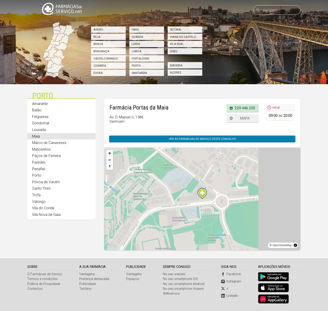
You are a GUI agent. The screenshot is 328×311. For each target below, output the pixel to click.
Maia (36, 136)
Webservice (171, 293)
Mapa (245, 118)
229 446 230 (245, 108)
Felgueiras (40, 117)
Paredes (39, 162)
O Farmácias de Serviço (44, 274)
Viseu (173, 51)
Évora (98, 73)
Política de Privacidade (43, 284)
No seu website (174, 274)
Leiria (136, 44)
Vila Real (177, 44)
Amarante (40, 104)
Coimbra (99, 65)
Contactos (35, 289)
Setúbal (176, 29)
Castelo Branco (105, 58)
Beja (96, 37)
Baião (36, 110)
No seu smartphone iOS (180, 279)
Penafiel (38, 169)
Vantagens (87, 274)
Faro (135, 29)
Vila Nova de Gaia (46, 214)
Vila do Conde (43, 208)
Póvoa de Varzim (46, 182)
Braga (98, 44)
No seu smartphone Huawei (183, 289)
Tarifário (85, 289)
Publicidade (87, 284)
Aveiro (98, 29)
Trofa (36, 195)
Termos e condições (42, 279)
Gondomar (40, 123)
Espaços (132, 279)
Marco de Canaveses (49, 143)
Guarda (137, 37)
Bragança (101, 51)
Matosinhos (41, 149)
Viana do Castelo (183, 37)
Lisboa (136, 51)
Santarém (139, 73)
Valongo (39, 201)
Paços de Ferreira (46, 156)
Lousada (39, 130)
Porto (136, 65)
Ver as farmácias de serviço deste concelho (204, 139)
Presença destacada (94, 279)
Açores (175, 72)
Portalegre (140, 58)
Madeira (176, 65)
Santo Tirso (41, 188)
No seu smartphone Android (184, 284)
